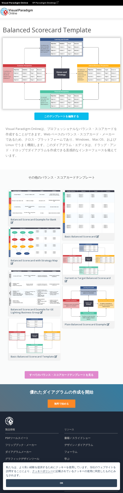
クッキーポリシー (42, 471)
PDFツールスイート (16, 438)
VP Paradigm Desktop (45, 2)
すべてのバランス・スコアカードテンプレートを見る (61, 375)
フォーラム (70, 452)
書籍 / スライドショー (77, 438)
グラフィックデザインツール (22, 458)
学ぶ (67, 458)
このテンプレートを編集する (61, 116)
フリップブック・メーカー (21, 445)
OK (61, 483)
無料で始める (61, 403)
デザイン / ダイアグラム (78, 445)
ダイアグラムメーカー (18, 452)
